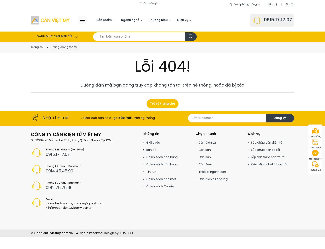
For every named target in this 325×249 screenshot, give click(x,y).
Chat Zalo (315, 144)
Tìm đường (315, 132)
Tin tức (290, 4)
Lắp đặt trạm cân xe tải (268, 157)
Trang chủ (37, 47)
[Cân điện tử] (50, 20)
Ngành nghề (130, 20)
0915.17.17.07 (278, 20)
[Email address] (227, 118)
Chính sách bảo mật (161, 179)
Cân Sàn (205, 157)
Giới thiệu (153, 142)
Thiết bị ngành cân (212, 172)
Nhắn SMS (315, 166)
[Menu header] (82, 20)
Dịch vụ (182, 20)
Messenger (315, 155)
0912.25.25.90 (59, 188)
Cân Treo (205, 164)
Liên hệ (272, 4)
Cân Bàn (205, 150)
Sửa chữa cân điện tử (266, 142)
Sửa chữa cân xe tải (265, 150)
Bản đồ (151, 150)
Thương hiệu (158, 20)
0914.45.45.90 (59, 171)
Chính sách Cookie (160, 186)
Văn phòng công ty (244, 4)
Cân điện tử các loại (213, 179)
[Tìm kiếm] (191, 36)
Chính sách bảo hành (162, 164)
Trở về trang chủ (162, 103)
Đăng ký (280, 118)
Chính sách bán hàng (162, 157)
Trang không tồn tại (64, 47)
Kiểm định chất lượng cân (270, 164)
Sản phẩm (104, 20)
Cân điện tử (207, 142)
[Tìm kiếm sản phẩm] (139, 36)
